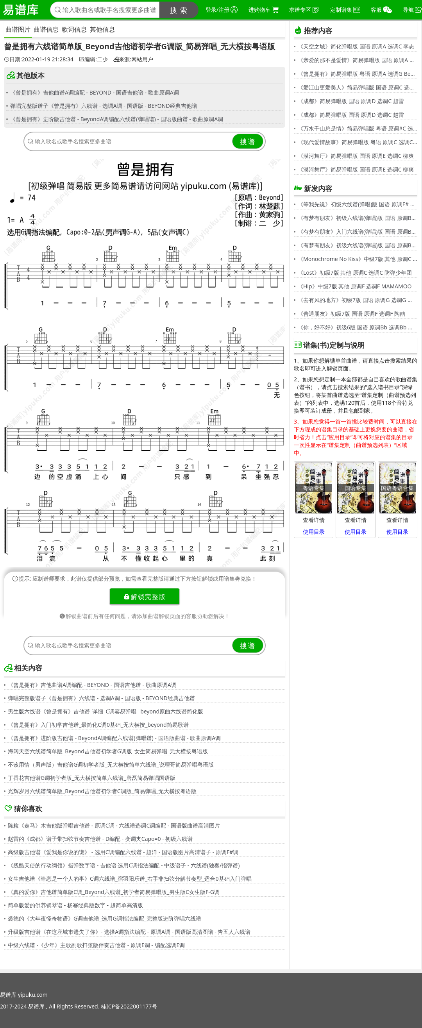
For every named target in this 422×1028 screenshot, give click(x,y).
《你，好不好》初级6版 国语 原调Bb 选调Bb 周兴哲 (357, 327)
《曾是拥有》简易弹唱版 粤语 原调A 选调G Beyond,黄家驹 (357, 73)
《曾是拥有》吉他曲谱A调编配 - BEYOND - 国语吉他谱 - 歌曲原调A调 (94, 92)
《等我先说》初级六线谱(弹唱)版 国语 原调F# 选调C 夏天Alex (357, 204)
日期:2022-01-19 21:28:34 (38, 59)
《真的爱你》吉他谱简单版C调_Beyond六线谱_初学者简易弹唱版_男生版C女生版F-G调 (114, 892)
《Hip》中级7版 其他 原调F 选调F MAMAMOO (355, 286)
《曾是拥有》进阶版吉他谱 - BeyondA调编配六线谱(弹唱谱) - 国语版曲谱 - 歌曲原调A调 (116, 119)
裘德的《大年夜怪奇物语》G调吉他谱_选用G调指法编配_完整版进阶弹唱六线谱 (104, 918)
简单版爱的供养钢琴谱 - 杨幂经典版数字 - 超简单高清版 (75, 905)
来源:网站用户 (133, 59)
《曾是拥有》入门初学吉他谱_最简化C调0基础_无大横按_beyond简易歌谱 (98, 724)
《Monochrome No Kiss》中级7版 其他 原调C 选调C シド (357, 259)
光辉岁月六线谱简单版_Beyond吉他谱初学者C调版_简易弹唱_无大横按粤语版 (102, 791)
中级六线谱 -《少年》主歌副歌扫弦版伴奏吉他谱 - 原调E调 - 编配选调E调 (96, 945)
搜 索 (179, 10)
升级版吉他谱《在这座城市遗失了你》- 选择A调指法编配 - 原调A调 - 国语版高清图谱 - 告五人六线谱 (129, 931)
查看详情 (314, 520)
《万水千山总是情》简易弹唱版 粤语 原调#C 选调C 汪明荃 (357, 128)
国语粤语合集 (397, 488)
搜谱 (248, 141)
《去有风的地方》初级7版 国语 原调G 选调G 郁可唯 (357, 300)
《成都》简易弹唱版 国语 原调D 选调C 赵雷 (351, 101)
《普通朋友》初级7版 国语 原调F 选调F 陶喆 (351, 313)
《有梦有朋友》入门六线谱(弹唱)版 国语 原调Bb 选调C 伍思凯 (357, 231)
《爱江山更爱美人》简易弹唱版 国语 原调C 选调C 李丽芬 (357, 87)
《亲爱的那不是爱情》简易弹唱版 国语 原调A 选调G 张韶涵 (357, 60)
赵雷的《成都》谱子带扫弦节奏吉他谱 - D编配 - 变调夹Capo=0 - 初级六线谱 (100, 838)
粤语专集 (314, 488)
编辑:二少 (93, 59)
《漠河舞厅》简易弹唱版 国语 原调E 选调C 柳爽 (356, 155)
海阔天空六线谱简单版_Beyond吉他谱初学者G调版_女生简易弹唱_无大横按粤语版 (108, 751)
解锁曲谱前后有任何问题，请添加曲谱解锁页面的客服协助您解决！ (144, 616)
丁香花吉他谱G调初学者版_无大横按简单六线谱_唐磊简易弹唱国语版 (91, 777)
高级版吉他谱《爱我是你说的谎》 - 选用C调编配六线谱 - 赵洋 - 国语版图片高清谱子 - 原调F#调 (123, 852)
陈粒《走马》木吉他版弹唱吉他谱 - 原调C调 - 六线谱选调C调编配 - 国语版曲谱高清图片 (114, 825)
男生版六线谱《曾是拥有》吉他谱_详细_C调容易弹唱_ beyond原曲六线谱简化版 (105, 711)
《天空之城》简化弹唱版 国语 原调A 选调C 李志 (356, 46)
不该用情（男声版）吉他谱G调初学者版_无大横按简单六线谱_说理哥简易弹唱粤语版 (111, 764)
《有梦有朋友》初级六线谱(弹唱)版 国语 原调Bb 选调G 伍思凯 (357, 218)
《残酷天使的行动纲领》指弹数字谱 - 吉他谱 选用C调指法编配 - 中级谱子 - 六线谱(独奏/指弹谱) (124, 865)
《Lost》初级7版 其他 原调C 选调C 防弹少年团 (355, 272)
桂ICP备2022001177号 (129, 1006)
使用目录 (314, 531)
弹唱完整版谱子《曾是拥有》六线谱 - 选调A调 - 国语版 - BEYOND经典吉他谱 (103, 105)
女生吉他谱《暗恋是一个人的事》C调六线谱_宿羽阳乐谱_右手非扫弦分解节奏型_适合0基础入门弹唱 (130, 878)
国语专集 (356, 488)
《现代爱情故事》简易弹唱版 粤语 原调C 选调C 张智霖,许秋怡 (357, 142)
